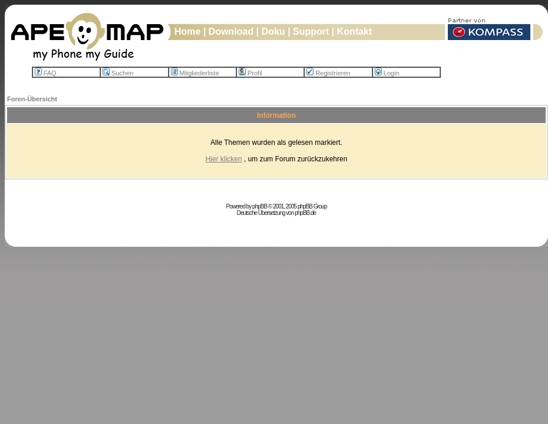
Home (187, 31)
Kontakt (354, 31)
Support (311, 31)
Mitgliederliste (195, 73)
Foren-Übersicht (32, 98)
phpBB (259, 206)
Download (231, 31)
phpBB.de (305, 213)
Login (387, 73)
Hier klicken (224, 159)
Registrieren (328, 73)
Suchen (118, 73)
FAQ (46, 73)
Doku (273, 31)
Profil (250, 73)
